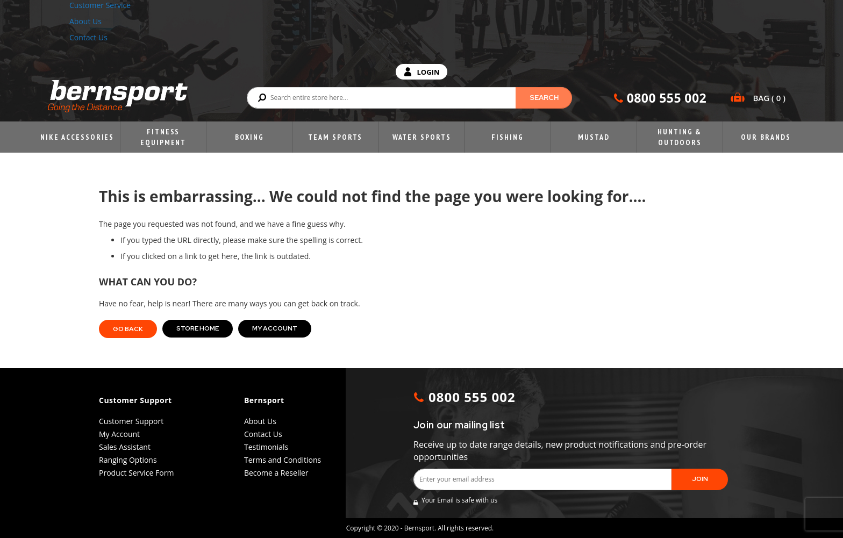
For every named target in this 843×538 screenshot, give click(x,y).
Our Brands (765, 137)
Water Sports (421, 137)
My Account (274, 328)
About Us (85, 21)
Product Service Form (136, 473)
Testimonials (266, 447)
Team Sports (335, 137)
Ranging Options (128, 460)
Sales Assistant (125, 447)
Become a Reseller (276, 473)
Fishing (507, 137)
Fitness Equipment (163, 137)
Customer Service (100, 5)
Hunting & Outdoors (680, 137)
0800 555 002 (666, 97)
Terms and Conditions (282, 460)
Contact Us (88, 37)
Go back (128, 329)
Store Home (197, 328)
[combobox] (409, 98)
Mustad (593, 137)
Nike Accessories (77, 137)
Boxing (249, 137)
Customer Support (131, 421)
